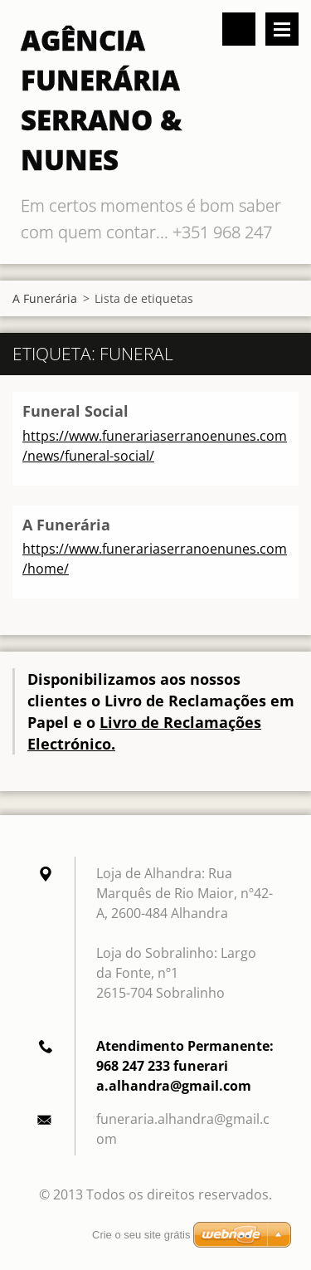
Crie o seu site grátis (141, 1234)
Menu (282, 29)
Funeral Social (75, 411)
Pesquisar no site (238, 29)
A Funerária (44, 298)
